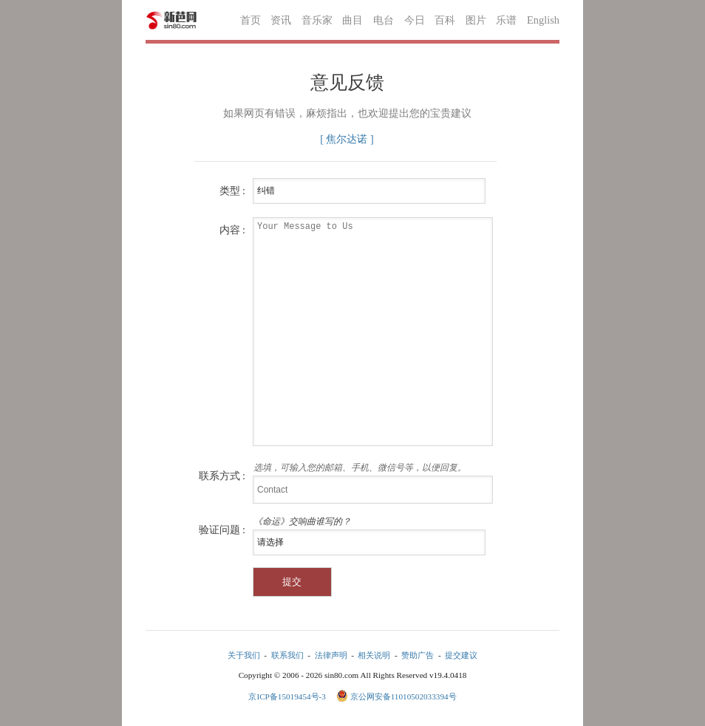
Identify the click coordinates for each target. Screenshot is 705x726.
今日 (414, 20)
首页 (250, 20)
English (543, 20)
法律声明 (331, 655)
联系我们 (287, 655)
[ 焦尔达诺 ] (346, 139)
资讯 (280, 20)
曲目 (352, 20)
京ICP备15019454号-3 (287, 696)
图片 (476, 20)
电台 (383, 20)
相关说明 (374, 655)
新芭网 (171, 20)
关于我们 (244, 655)
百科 (445, 20)
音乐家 (317, 20)
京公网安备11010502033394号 (403, 696)
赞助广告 (417, 655)
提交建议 (461, 655)
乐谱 (506, 20)
